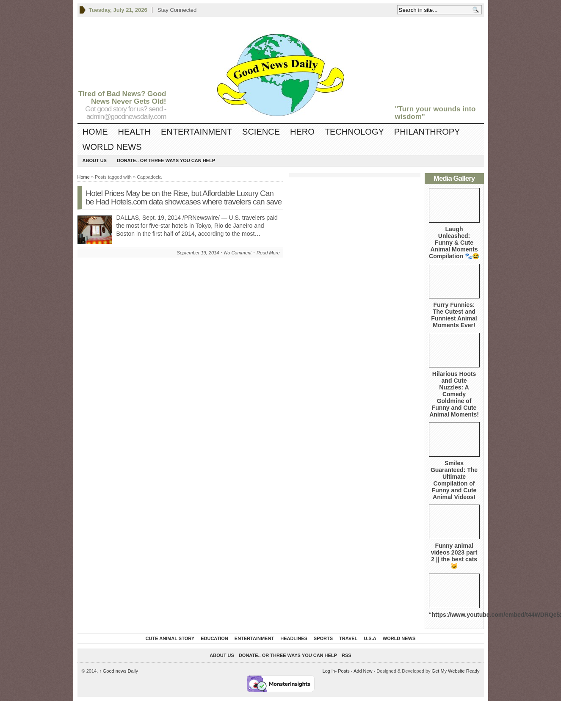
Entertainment (196, 131)
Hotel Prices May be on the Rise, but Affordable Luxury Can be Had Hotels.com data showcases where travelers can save (184, 197)
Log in (329, 670)
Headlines (293, 638)
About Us (95, 160)
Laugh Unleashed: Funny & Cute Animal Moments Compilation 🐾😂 (454, 242)
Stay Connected (177, 10)
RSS (346, 655)
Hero (302, 131)
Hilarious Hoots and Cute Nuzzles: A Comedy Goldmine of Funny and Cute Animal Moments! (454, 394)
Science (261, 131)
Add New (363, 670)
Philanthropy (427, 131)
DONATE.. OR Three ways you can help (166, 160)
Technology (354, 131)
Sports (323, 638)
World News (112, 147)
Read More (268, 252)
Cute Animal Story (170, 638)
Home (95, 131)
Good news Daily (118, 670)
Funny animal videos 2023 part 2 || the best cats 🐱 (454, 555)
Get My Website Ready (456, 670)
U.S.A (370, 638)
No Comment (237, 252)
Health (134, 131)
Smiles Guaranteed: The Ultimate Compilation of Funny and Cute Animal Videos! (454, 480)
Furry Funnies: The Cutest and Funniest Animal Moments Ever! (454, 314)
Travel (348, 638)
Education (214, 638)
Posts (344, 670)
